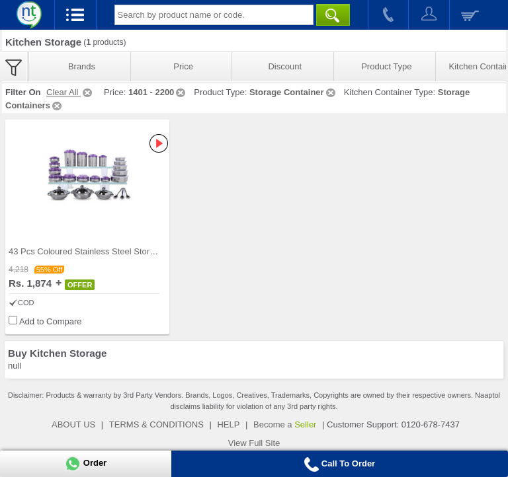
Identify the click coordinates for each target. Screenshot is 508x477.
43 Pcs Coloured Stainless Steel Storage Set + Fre (105, 251)
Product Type (386, 66)
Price (183, 66)
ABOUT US (73, 424)
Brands (81, 66)
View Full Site (254, 443)
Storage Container (293, 92)
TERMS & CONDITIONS (156, 424)
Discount (285, 66)
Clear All (70, 92)
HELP (228, 424)
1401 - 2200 (157, 92)
